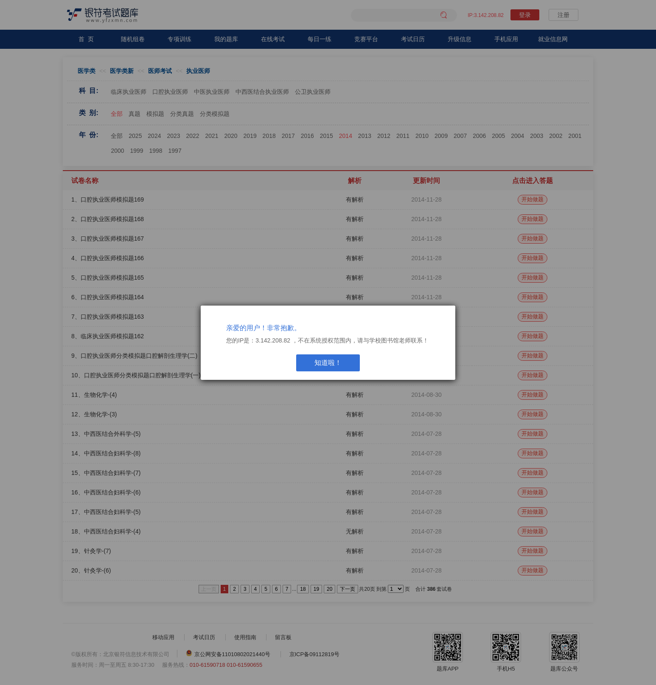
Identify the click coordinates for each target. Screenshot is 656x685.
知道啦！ (328, 362)
